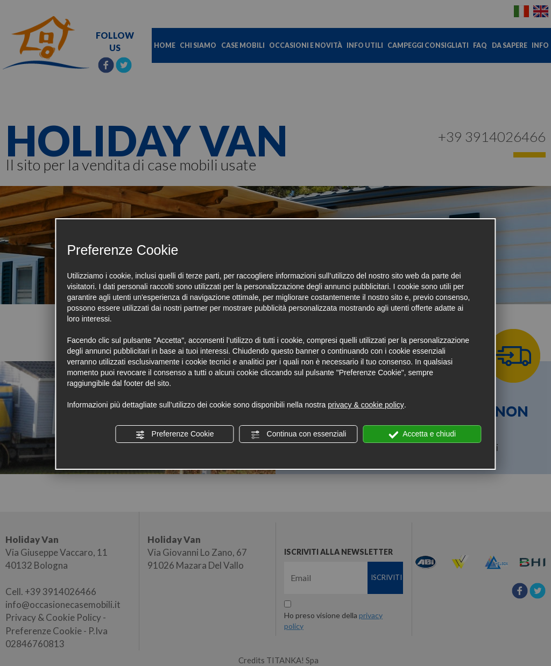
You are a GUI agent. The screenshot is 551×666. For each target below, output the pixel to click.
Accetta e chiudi (422, 434)
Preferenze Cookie (175, 434)
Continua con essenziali (299, 434)
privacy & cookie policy (366, 404)
